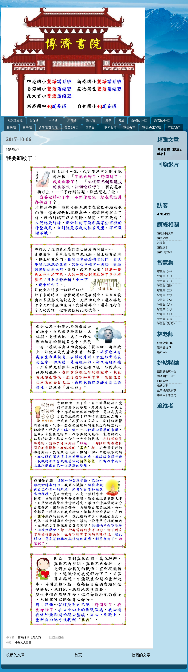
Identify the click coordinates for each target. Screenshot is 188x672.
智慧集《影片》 (166, 323)
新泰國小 (73, 120)
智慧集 (89, 127)
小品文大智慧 (23, 642)
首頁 (78, 655)
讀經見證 (162, 237)
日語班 (11, 127)
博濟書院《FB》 (167, 376)
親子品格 (162, 347)
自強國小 (35, 120)
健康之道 (162, 342)
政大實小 (92, 120)
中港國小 (54, 120)
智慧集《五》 (165, 290)
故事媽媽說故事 (166, 390)
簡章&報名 (72, 127)
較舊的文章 (141, 655)
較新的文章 (15, 655)
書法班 (27, 127)
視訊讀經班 (15, 120)
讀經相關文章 (165, 233)
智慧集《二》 (165, 276)
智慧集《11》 (165, 318)
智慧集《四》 (165, 285)
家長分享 (129, 127)
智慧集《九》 (165, 309)
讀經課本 (162, 247)
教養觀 (161, 242)
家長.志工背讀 (151, 127)
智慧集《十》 (165, 314)
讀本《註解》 (165, 252)
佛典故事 (162, 385)
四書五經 (162, 380)
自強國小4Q (139, 120)
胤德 (108, 120)
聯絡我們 (174, 127)
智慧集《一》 (165, 271)
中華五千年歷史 (166, 395)
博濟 (121, 120)
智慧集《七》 (165, 299)
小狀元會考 (108, 127)
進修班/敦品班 (48, 127)
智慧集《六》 (165, 295)
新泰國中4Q (162, 120)
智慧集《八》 (165, 304)
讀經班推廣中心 (166, 371)
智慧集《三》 (165, 280)
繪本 (160, 352)
